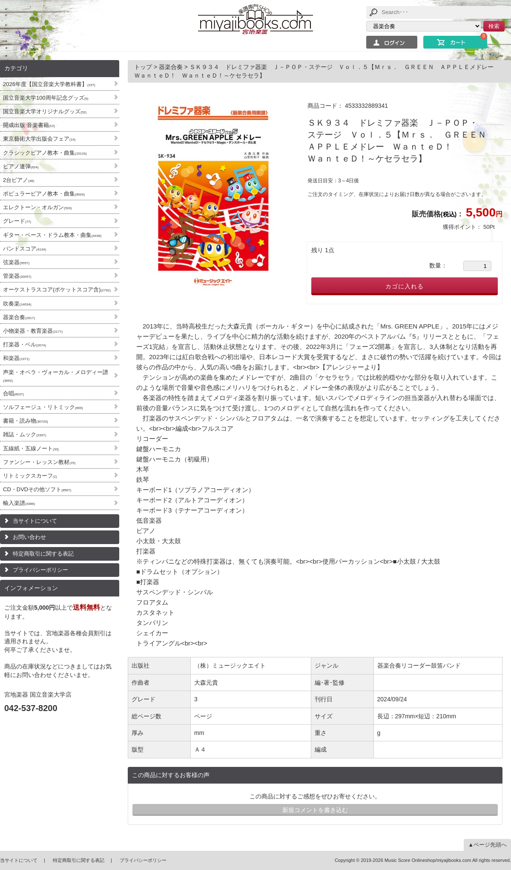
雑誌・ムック (24, 434)
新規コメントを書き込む (315, 810)
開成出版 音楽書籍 (29, 125)
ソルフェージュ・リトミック (43, 407)
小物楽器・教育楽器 (33, 331)
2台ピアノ (18, 180)
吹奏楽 (17, 303)
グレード (17, 221)
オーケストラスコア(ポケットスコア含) (57, 289)
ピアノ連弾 (21, 166)
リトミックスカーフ (30, 475)
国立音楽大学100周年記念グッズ (45, 98)
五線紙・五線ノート (31, 448)
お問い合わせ (29, 537)
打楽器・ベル (24, 344)
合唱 (13, 393)
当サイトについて (35, 521)
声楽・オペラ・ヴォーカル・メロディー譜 (55, 376)
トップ (144, 66)
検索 (494, 26)
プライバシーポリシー (40, 570)
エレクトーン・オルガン (37, 207)
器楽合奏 (19, 317)
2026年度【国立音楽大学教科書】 (49, 84)
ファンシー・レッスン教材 (39, 462)
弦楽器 (16, 262)
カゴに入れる (404, 286)
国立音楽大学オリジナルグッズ (44, 111)
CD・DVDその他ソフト (37, 489)
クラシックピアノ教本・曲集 (45, 153)
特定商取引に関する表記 (43, 553)
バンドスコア (24, 248)
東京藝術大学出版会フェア (39, 138)
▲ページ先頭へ (487, 844)
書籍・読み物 (25, 421)
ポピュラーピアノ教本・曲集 (44, 193)
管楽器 (17, 276)
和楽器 (16, 358)
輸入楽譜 (19, 503)
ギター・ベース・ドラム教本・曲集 (52, 235)
